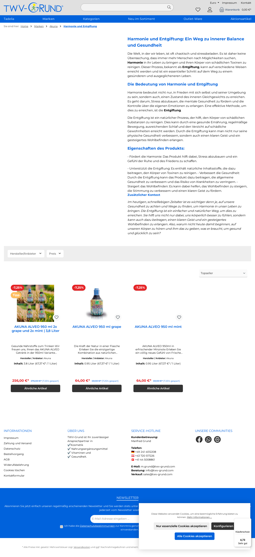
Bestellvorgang (14, 454)
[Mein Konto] (210, 10)
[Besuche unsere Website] (217, 440)
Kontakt (246, 2)
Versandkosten (82, 547)
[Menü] (249, 520)
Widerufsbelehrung (16, 465)
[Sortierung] (223, 273)
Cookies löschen (14, 470)
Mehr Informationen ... (199, 517)
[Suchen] (169, 7)
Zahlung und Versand (17, 443)
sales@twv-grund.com (157, 475)
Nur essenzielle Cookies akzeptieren (181, 526)
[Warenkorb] (234, 10)
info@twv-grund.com (160, 471)
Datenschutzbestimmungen (97, 526)
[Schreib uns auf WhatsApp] (208, 440)
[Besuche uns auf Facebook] (199, 440)
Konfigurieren (223, 526)
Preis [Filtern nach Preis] (55, 253)
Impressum (229, 2)
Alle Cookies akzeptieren (194, 536)
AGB (7, 460)
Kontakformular (14, 476)
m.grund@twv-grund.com (158, 467)
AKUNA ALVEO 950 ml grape (96, 327)
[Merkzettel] (198, 10)
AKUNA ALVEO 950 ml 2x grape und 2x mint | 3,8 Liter (35, 329)
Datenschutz (12, 449)
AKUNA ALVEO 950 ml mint (158, 327)
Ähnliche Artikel (35, 389)
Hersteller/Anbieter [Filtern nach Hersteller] (26, 253)
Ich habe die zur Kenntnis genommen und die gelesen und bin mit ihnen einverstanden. (129, 528)
